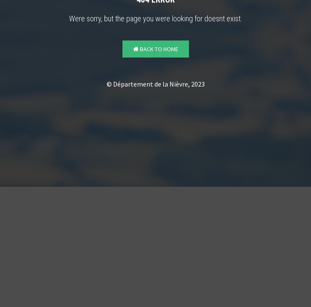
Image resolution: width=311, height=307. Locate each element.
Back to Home (155, 49)
